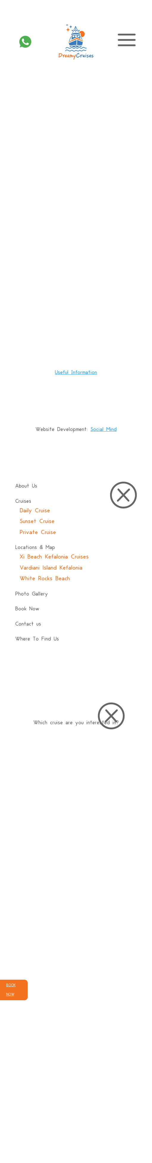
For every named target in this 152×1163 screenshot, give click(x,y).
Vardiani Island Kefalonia (51, 568)
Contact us (28, 624)
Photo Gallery (31, 594)
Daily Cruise (35, 511)
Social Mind (103, 429)
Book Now (27, 609)
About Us (26, 486)
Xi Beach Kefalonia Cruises (54, 557)
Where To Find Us (37, 639)
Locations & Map (35, 548)
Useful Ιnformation (76, 373)
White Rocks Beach (45, 579)
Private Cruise (38, 533)
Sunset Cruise (37, 522)
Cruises (23, 501)
